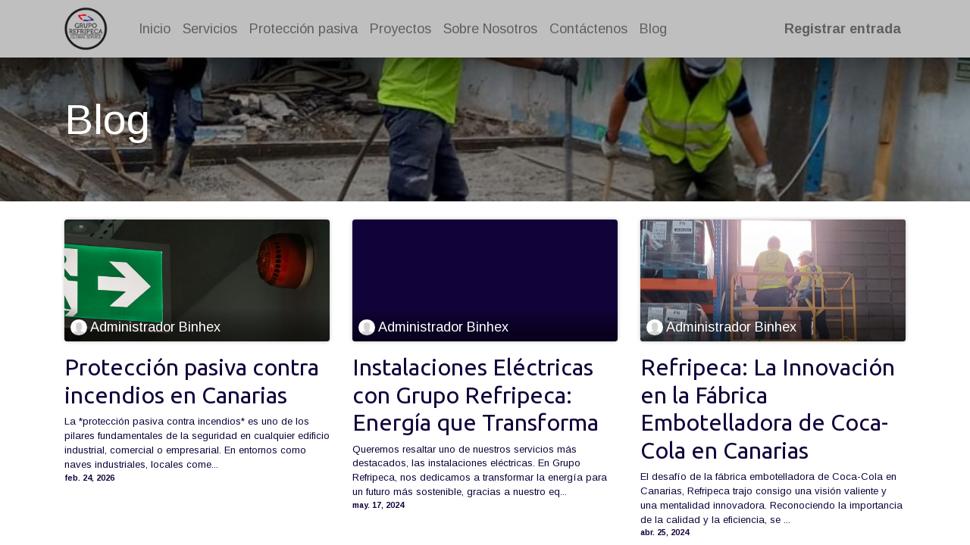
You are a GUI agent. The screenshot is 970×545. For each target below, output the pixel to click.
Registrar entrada (841, 28)
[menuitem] (156, 29)
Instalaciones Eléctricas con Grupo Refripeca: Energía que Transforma (475, 394)
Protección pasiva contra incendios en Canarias (191, 380)
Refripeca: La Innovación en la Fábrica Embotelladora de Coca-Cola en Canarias (767, 408)
